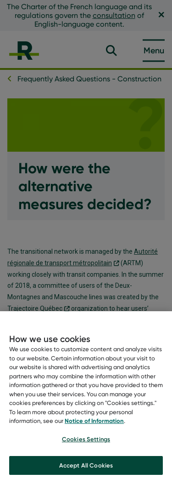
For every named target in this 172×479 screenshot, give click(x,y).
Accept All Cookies (86, 469)
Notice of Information (94, 424)
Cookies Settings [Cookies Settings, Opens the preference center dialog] (86, 442)
